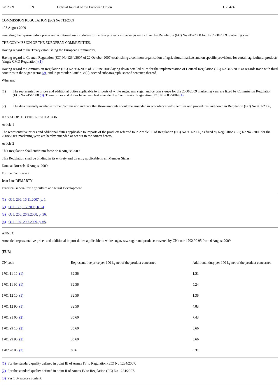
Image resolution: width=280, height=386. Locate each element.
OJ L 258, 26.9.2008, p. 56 (27, 214)
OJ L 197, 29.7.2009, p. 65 (27, 222)
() (40, 61)
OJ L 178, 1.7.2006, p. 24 (26, 207)
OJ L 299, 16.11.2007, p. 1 (27, 199)
